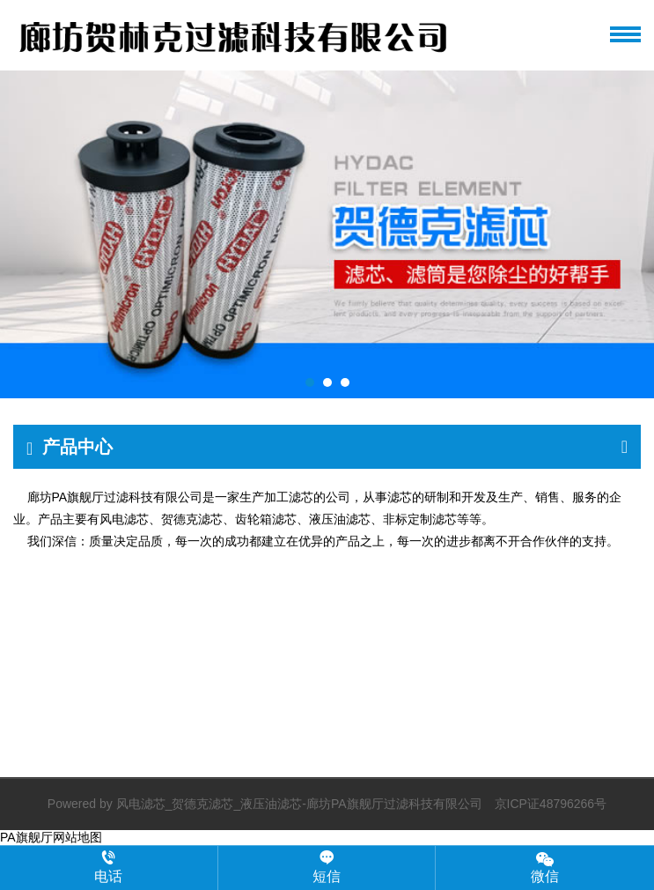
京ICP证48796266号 (551, 804)
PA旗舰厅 (26, 837)
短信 (327, 867)
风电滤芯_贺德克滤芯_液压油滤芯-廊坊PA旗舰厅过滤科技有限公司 (299, 804)
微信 (545, 866)
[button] (309, 382)
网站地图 (77, 837)
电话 (108, 867)
